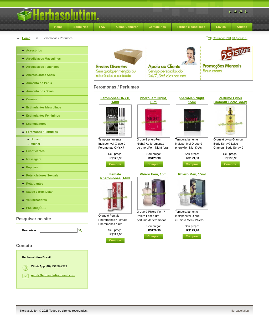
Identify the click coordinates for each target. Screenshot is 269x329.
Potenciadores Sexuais (42, 175)
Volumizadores (36, 199)
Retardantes (34, 183)
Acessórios (34, 50)
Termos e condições (191, 26)
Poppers (32, 167)
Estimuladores (36, 123)
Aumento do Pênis (39, 83)
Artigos (242, 26)
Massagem (33, 159)
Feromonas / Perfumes (42, 131)
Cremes (31, 99)
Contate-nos (157, 26)
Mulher (35, 143)
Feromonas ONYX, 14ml (115, 100)
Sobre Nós (81, 26)
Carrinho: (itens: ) (230, 38)
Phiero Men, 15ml (192, 174)
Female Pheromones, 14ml (115, 176)
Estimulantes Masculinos (43, 107)
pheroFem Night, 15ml (153, 100)
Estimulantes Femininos (43, 115)
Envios (221, 26)
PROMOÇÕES (36, 208)
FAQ (102, 26)
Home (58, 26)
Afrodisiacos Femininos (43, 66)
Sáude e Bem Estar (39, 191)
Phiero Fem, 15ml (154, 174)
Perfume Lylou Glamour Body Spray (230, 100)
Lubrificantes (35, 151)
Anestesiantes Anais (40, 74)
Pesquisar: (29, 230)
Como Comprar (127, 26)
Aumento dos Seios (40, 91)
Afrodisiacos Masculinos (43, 58)
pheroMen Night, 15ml (192, 100)
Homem (36, 139)
